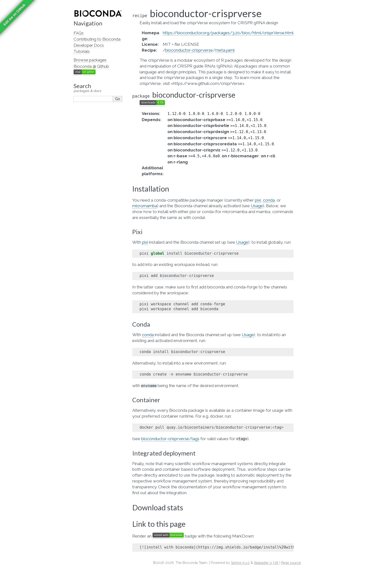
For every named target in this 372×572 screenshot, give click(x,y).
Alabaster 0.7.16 (266, 563)
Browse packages (90, 59)
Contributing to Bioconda (97, 39)
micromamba (144, 205)
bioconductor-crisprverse (189, 50)
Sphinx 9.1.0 (240, 563)
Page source (291, 563)
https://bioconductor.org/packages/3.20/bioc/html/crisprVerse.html (228, 32)
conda (269, 200)
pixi (258, 200)
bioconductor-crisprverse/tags (170, 438)
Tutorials (82, 51)
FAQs (79, 33)
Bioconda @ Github (91, 66)
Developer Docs (89, 45)
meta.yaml (225, 50)
